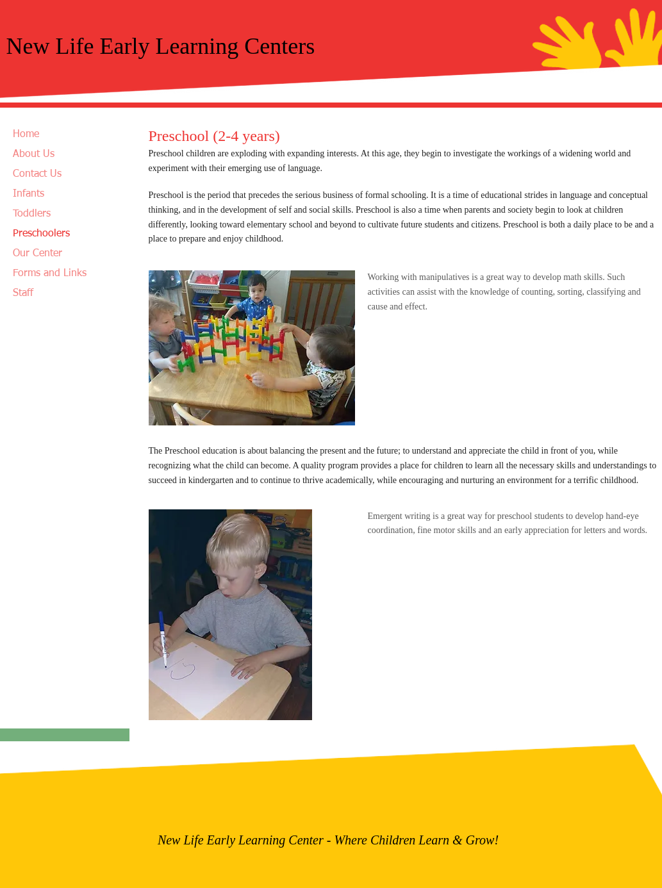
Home (26, 134)
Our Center (37, 254)
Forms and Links (50, 273)
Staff (23, 293)
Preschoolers (41, 234)
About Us (33, 154)
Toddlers (32, 214)
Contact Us (37, 174)
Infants (28, 194)
